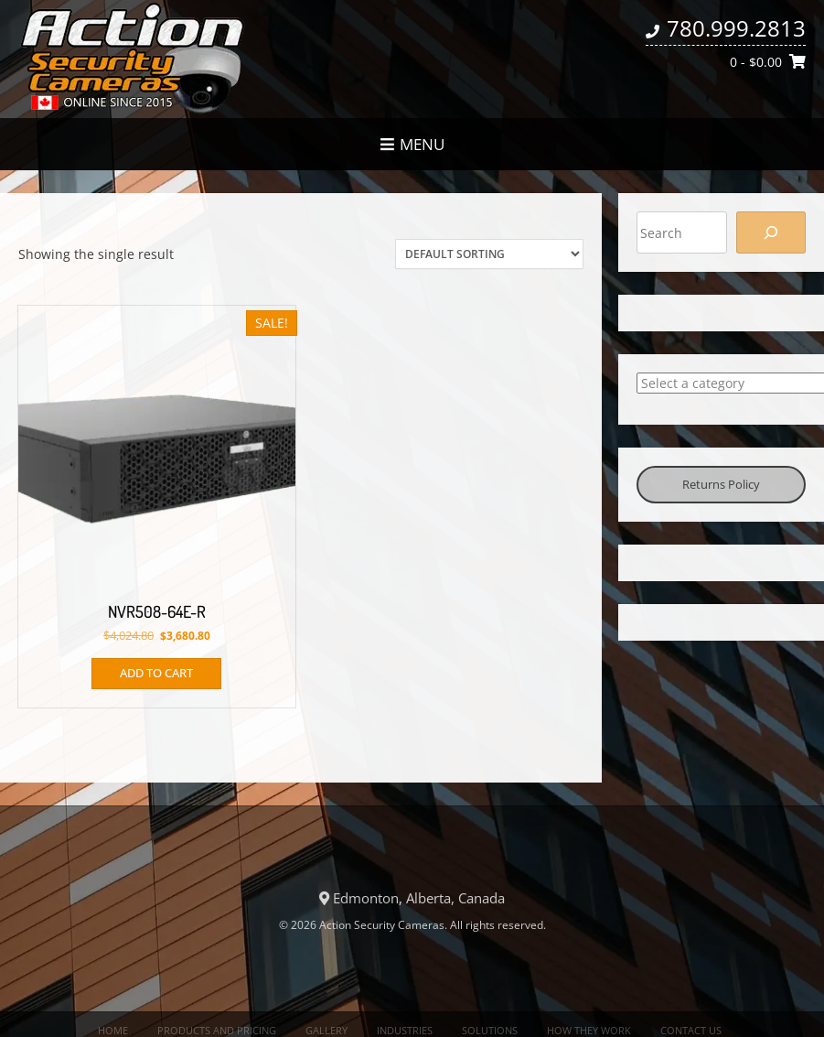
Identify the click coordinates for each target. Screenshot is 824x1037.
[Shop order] (489, 254)
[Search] (771, 232)
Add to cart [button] (156, 672)
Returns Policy (721, 484)
